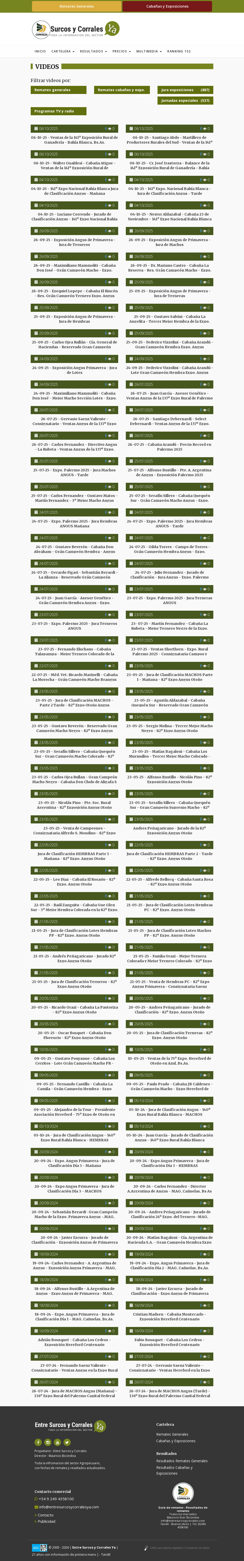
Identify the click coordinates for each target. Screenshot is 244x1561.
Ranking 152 (179, 51)
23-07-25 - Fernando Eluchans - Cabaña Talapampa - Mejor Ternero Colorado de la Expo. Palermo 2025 (74, 654)
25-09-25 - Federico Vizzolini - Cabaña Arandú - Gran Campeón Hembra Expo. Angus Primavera (169, 347)
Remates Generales (77, 6)
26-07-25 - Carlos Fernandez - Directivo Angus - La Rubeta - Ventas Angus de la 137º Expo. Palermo (74, 449)
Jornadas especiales (185, 100)
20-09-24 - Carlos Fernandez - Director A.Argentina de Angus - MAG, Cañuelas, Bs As (169, 1188)
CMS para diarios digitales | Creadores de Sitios (180, 1547)
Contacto (44, 1514)
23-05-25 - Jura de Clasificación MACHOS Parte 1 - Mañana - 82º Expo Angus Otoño (170, 677)
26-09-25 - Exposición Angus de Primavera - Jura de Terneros (74, 242)
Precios (122, 51)
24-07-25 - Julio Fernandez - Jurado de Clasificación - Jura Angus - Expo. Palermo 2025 (169, 577)
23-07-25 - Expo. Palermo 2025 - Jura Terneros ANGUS (74, 625)
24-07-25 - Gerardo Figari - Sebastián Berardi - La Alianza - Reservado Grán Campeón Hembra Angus (74, 577)
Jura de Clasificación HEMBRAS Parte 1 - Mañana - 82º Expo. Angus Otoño (75, 856)
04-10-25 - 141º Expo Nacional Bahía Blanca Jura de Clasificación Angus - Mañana (74, 191)
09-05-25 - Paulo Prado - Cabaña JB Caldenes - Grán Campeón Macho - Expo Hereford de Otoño (169, 1088)
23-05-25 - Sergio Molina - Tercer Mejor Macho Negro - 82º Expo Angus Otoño (169, 728)
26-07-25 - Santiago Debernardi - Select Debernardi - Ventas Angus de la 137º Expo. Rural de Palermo (170, 423)
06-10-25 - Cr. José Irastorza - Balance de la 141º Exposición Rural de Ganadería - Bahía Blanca (170, 168)
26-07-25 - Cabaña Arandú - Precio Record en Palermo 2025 (169, 446)
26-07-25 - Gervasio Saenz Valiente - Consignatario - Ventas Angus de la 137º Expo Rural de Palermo (74, 423)
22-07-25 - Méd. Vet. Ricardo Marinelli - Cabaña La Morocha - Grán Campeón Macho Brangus (74, 677)
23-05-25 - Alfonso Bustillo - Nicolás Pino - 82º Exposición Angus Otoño (169, 779)
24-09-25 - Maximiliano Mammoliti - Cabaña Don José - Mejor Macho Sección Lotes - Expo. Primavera (74, 398)
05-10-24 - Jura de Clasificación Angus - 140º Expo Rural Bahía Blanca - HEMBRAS (74, 1137)
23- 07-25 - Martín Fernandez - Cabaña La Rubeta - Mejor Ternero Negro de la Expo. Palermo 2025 (169, 628)
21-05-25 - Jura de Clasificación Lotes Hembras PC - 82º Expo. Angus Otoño (170, 907)
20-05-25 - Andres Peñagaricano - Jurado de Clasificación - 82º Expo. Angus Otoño (170, 1009)
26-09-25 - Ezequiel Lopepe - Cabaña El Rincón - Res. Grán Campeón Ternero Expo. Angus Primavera (74, 295)
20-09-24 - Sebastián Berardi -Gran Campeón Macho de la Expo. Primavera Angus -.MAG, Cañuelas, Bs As (74, 1216)
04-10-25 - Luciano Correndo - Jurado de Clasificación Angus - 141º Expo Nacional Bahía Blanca (74, 219)
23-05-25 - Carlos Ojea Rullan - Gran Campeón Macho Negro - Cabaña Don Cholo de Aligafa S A (74, 781)
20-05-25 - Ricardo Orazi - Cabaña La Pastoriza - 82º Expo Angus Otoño (74, 1009)
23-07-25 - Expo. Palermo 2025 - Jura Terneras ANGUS (169, 600)
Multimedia (149, 51)
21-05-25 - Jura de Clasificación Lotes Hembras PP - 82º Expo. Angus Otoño (74, 932)
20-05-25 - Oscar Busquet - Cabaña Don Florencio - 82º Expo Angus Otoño (74, 1035)
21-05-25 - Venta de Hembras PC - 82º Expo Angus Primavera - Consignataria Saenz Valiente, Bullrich (170, 986)
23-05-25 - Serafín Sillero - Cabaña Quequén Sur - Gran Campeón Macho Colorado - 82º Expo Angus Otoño (74, 756)
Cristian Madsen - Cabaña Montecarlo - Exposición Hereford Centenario (169, 1316)
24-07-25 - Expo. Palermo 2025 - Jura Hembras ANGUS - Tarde (169, 523)
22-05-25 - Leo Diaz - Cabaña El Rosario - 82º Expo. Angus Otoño (74, 881)
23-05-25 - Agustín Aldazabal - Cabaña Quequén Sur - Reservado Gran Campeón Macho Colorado (169, 705)
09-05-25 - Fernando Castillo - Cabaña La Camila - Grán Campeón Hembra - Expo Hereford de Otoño (75, 1088)
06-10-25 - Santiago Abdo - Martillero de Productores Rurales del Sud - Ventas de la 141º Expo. (170, 142)
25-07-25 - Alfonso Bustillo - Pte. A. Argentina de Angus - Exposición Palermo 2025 (169, 472)
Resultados (93, 51)
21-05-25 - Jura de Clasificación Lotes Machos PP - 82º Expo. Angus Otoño (169, 932)
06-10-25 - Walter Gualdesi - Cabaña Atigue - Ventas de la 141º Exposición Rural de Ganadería (74, 168)
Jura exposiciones (185, 90)
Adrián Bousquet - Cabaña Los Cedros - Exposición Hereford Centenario (74, 1342)
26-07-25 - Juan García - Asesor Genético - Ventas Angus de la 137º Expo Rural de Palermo (169, 395)
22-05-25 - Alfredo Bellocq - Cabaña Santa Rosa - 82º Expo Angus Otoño (169, 881)
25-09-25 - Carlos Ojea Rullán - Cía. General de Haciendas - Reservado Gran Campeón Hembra (74, 347)
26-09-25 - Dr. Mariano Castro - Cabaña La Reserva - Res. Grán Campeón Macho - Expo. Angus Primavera (169, 270)
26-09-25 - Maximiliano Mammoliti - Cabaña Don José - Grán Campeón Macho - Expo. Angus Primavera (74, 270)
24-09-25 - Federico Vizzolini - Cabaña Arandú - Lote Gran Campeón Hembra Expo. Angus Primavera (169, 372)
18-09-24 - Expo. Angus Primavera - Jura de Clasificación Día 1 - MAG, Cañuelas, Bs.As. (74, 1316)
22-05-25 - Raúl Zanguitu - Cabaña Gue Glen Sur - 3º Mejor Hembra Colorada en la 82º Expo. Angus (74, 909)
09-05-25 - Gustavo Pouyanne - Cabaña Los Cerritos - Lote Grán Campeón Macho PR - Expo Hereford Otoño (74, 1063)
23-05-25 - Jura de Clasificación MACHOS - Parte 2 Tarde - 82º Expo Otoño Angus (74, 702)
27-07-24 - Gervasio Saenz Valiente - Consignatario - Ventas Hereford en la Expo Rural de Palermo (169, 1370)
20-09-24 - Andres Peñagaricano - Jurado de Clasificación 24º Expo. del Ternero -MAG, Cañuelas (169, 1216)
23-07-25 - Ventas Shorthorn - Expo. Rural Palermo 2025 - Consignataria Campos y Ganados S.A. (169, 654)
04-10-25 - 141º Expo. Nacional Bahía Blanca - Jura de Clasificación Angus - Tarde (169, 191)
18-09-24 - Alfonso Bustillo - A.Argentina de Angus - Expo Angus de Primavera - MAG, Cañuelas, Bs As (74, 1293)
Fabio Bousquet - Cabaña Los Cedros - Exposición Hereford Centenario (169, 1342)
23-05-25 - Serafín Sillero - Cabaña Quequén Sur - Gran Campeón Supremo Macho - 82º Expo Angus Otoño (169, 807)
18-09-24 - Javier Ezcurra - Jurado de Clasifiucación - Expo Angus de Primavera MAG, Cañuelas (169, 1293)
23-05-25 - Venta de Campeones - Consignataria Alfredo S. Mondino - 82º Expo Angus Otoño (74, 833)
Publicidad (44, 1521)
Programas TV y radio (58, 112)
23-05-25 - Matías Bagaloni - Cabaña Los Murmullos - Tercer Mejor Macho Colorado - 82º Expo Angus (169, 756)
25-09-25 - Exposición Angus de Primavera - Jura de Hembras (74, 318)
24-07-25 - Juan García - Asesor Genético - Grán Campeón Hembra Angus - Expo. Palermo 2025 (75, 602)
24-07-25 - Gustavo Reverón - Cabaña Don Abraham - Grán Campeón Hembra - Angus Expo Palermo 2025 (74, 551)
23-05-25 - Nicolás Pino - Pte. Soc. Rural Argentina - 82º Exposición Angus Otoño (74, 805)
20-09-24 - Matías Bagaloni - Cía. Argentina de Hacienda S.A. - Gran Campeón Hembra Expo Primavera (169, 1242)
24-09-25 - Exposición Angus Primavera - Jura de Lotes (74, 370)
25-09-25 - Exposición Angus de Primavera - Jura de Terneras (170, 293)
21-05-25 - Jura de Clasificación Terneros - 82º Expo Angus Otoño (74, 984)
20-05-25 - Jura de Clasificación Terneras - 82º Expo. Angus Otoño (170, 1035)
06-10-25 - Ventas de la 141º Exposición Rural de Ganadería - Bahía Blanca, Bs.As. (74, 139)
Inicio (40, 51)
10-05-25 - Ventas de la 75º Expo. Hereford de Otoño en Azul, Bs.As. (169, 1060)
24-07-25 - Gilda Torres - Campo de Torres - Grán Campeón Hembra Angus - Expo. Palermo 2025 (169, 551)
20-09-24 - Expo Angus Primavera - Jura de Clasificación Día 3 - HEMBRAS (170, 1163)
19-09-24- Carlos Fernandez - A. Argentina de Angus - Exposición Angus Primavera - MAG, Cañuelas (74, 1268)
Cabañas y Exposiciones (167, 6)
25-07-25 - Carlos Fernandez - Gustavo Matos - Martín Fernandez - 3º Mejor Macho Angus (74, 498)
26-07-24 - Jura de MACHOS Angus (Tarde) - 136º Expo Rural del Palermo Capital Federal (169, 1393)
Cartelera (63, 51)
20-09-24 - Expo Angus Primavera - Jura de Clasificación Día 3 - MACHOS (74, 1188)
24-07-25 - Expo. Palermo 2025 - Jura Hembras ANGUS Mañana (74, 523)
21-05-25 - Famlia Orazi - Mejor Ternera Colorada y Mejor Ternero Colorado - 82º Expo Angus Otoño (169, 961)
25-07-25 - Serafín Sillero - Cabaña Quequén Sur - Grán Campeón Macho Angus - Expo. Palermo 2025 (169, 500)
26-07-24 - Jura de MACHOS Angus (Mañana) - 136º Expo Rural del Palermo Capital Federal (74, 1393)
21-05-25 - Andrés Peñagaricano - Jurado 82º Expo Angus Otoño (74, 958)
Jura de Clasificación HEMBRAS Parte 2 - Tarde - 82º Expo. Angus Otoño (170, 856)
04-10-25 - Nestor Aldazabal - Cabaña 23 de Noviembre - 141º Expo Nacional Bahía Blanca (170, 216)
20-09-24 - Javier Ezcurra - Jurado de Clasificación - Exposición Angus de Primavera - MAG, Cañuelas (74, 1242)
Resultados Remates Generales (182, 1460)
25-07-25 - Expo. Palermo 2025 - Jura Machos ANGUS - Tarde (74, 472)
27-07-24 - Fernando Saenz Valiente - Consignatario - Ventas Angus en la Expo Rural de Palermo (74, 1370)
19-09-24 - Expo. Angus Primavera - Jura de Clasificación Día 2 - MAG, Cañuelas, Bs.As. (170, 1265)
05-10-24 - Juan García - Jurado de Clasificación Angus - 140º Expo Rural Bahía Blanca (169, 1137)
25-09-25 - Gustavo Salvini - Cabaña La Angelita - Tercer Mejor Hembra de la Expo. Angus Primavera (169, 321)
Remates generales (58, 90)
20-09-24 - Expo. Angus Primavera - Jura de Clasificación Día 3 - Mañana (74, 1163)
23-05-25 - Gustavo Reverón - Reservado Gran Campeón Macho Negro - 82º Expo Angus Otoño (74, 730)
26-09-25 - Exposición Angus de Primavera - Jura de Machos (170, 242)
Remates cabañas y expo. (122, 90)
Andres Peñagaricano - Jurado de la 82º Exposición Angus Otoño (169, 830)
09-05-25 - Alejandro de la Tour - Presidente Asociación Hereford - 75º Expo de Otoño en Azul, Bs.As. (74, 1114)
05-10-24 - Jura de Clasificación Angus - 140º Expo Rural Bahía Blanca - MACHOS (170, 1111)
